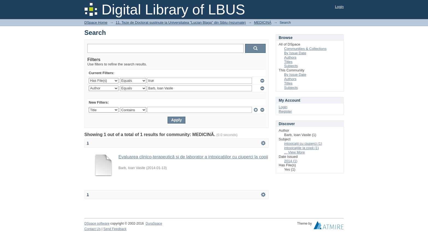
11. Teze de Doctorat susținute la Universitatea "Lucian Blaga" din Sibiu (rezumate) (181, 22)
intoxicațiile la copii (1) (301, 148)
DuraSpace (153, 223)
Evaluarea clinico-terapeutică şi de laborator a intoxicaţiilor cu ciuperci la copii (193, 157)
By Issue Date (295, 53)
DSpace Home (96, 22)
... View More (294, 152)
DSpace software (96, 223)
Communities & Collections (305, 49)
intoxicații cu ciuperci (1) (303, 143)
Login (339, 7)
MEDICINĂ (263, 22)
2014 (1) (290, 161)
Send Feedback (115, 229)
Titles (288, 62)
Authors (290, 57)
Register (285, 111)
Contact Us (92, 229)
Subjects (291, 66)
